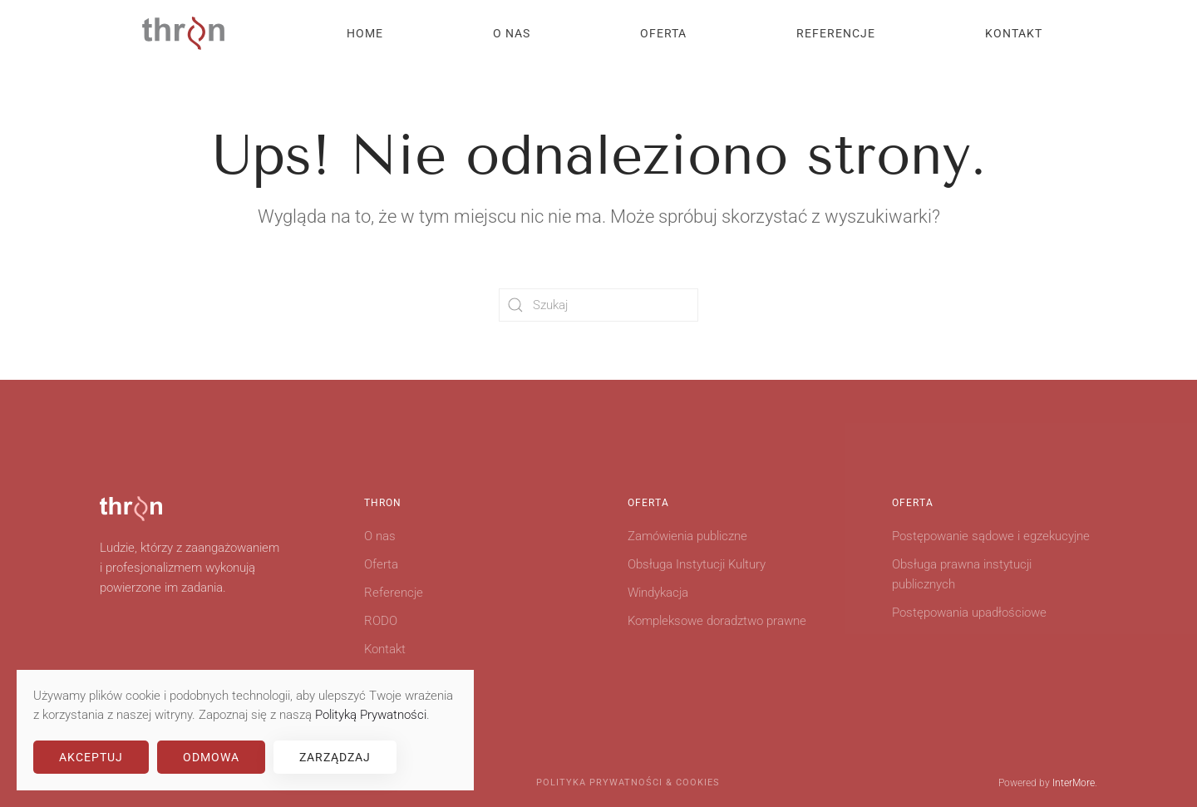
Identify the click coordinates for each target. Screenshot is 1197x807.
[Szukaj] (598, 305)
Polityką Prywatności (370, 714)
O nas (511, 33)
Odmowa (211, 757)
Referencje (835, 33)
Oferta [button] (663, 33)
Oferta (381, 564)
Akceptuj (91, 757)
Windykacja (658, 592)
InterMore (1073, 783)
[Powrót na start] (183, 33)
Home (365, 33)
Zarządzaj (335, 757)
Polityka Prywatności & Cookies (628, 782)
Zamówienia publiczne (687, 536)
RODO (380, 620)
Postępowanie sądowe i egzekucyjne (991, 536)
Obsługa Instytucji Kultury (697, 564)
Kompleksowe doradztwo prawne (717, 620)
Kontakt (1013, 33)
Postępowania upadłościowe (969, 612)
